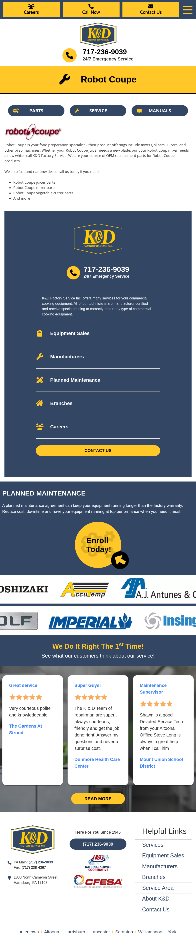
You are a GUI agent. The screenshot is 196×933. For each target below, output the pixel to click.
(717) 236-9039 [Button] (98, 844)
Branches (154, 877)
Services (152, 845)
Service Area (158, 888)
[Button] (36, 110)
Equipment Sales (163, 855)
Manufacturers (160, 866)
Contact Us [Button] (98, 450)
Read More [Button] (98, 798)
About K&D (156, 898)
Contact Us (156, 909)
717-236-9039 (104, 51)
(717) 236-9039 (41, 862)
